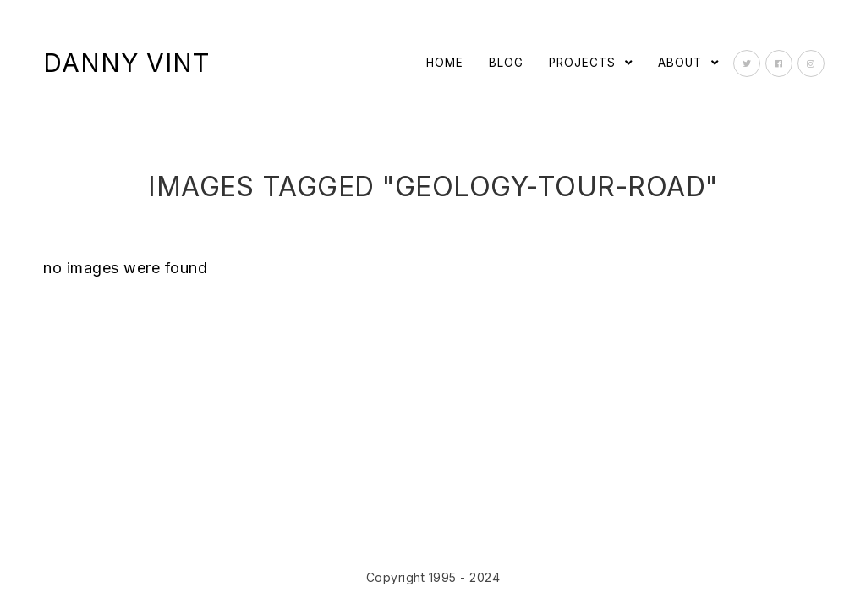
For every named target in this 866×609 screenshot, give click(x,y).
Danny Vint (126, 62)
